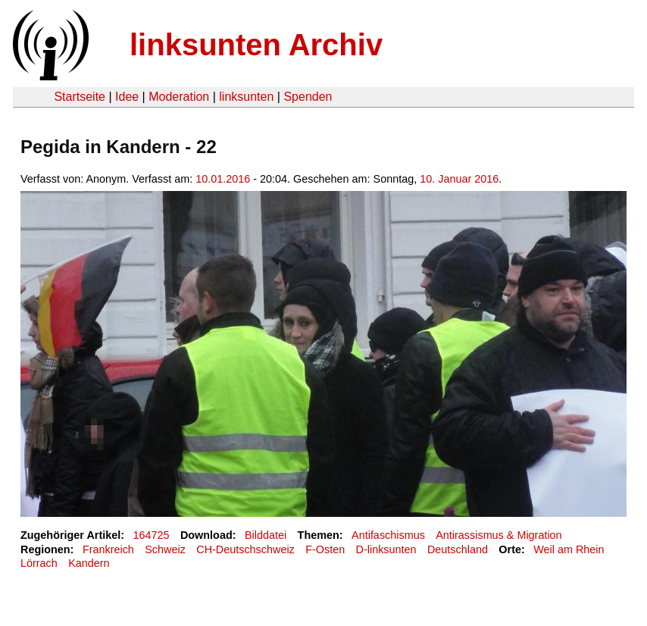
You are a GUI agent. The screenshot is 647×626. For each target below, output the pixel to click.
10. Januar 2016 (459, 179)
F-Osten (325, 549)
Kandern (88, 563)
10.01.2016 (222, 179)
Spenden (307, 96)
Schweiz (165, 549)
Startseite (79, 96)
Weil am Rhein (568, 549)
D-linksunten (386, 549)
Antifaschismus (388, 535)
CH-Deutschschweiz (245, 549)
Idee (127, 96)
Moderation (178, 96)
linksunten (246, 96)
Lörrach (39, 563)
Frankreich (108, 549)
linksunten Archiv (256, 44)
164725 (151, 535)
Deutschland (457, 549)
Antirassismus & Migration (498, 535)
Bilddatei (265, 535)
